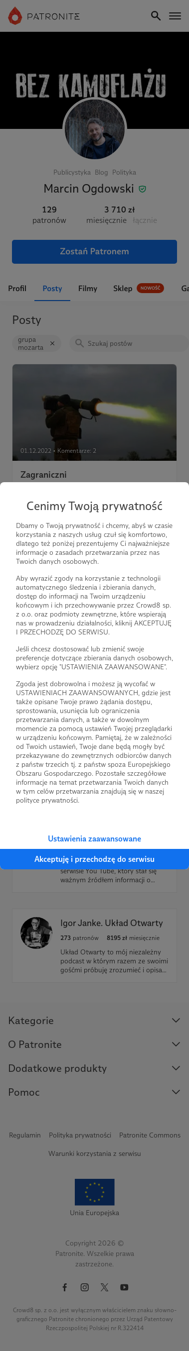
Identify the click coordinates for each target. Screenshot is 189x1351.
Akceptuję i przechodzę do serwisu (94, 859)
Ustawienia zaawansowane (94, 838)
